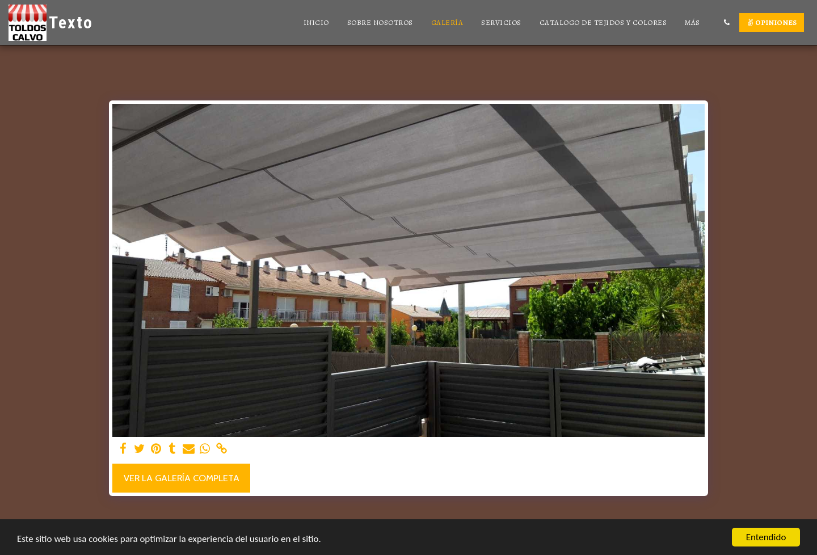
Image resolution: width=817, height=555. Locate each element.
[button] (726, 22)
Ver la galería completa (181, 477)
